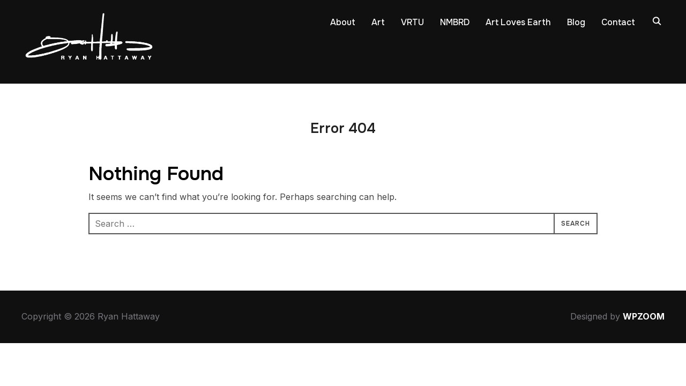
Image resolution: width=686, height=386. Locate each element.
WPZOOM (644, 316)
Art (378, 22)
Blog (576, 22)
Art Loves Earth (518, 22)
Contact (618, 22)
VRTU (412, 22)
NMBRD (454, 22)
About (342, 22)
